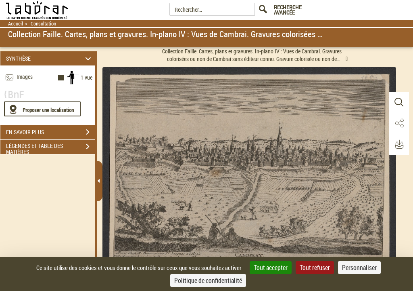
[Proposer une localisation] (42, 108)
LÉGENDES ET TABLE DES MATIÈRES (50, 147)
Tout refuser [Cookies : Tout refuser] (315, 267)
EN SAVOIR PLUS (50, 132)
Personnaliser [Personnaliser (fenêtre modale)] (359, 267)
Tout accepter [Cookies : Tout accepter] (271, 267)
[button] (399, 102)
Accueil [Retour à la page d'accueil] (15, 23)
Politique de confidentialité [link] (208, 280)
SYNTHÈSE (50, 58)
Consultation (43, 23)
